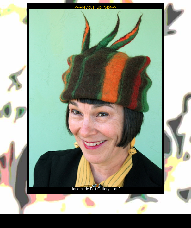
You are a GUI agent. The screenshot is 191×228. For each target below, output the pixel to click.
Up (98, 7)
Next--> (109, 7)
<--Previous (85, 7)
